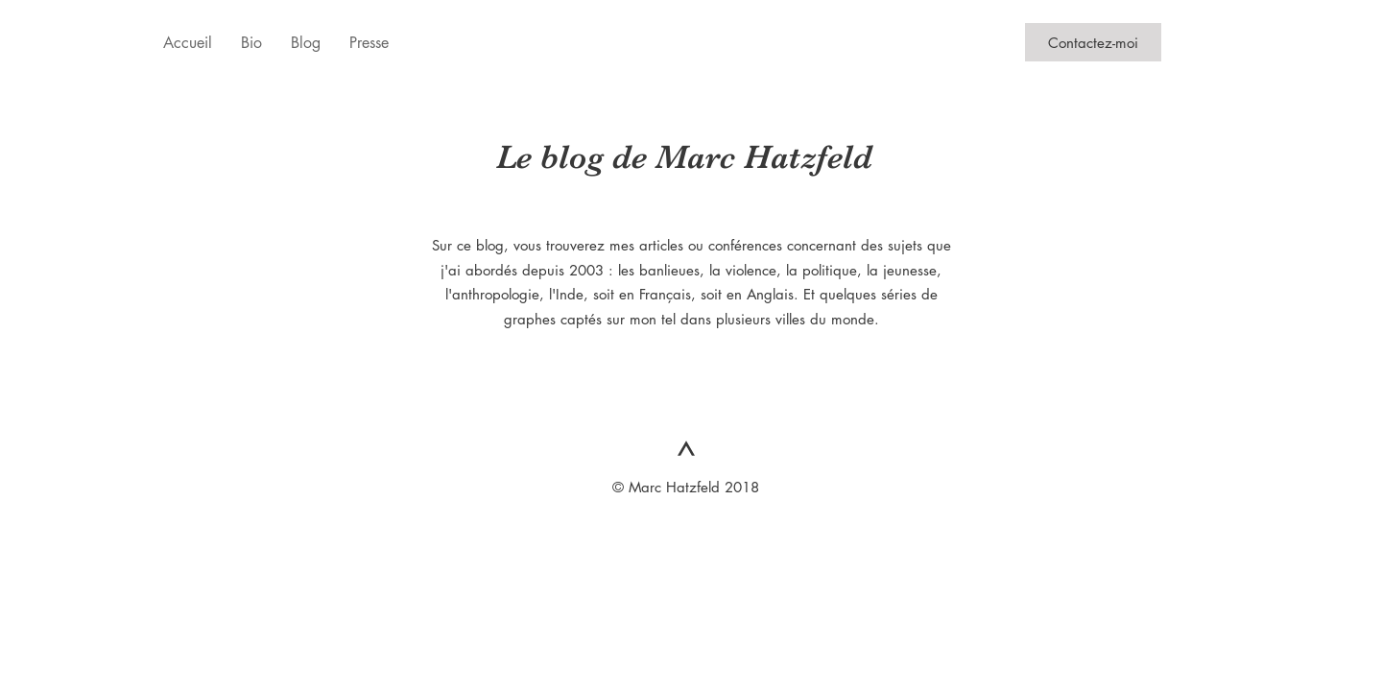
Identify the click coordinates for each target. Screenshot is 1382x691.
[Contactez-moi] (1093, 42)
